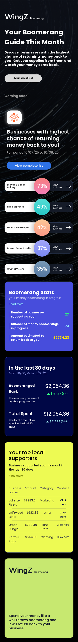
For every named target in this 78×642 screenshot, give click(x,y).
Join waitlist (23, 78)
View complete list (29, 166)
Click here (63, 502)
